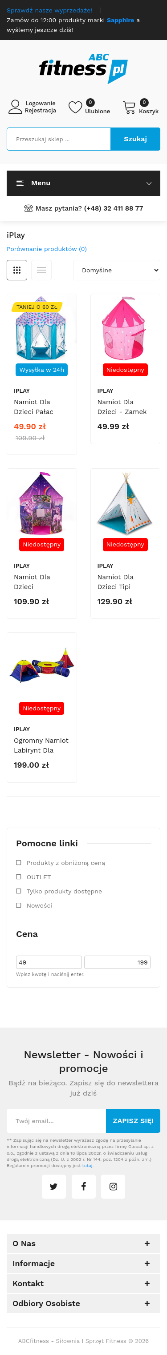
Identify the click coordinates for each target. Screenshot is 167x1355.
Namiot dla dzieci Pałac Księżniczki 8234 (41, 412)
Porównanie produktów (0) (47, 248)
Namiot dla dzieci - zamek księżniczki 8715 (124, 412)
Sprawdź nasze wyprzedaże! (49, 10)
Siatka (17, 270)
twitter (54, 1187)
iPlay (22, 390)
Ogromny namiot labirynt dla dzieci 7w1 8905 (41, 750)
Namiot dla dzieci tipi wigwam (116, 587)
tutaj (87, 1165)
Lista (41, 270)
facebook (84, 1187)
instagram (113, 1187)
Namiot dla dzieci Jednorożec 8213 (41, 587)
